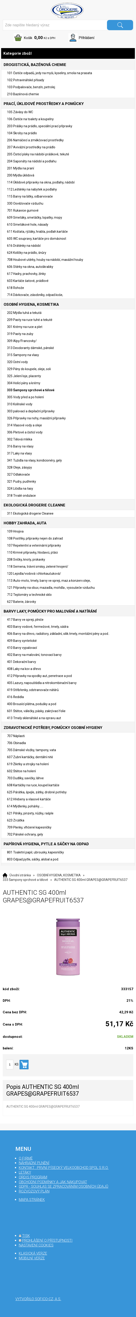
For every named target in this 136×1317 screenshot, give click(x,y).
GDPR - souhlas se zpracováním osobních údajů (63, 1186)
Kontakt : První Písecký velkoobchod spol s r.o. (64, 1168)
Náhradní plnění (34, 1163)
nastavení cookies (36, 1245)
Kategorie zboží (68, 53)
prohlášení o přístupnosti (47, 1240)
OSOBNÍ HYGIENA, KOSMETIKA (59, 875)
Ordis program (33, 1177)
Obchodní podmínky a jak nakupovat (53, 1182)
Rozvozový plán (34, 1191)
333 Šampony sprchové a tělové (25, 880)
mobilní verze (32, 1258)
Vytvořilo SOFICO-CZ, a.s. (38, 1299)
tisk (26, 1236)
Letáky (25, 1172)
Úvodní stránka (20, 875)
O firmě (26, 1158)
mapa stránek (32, 1199)
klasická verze (33, 1253)
